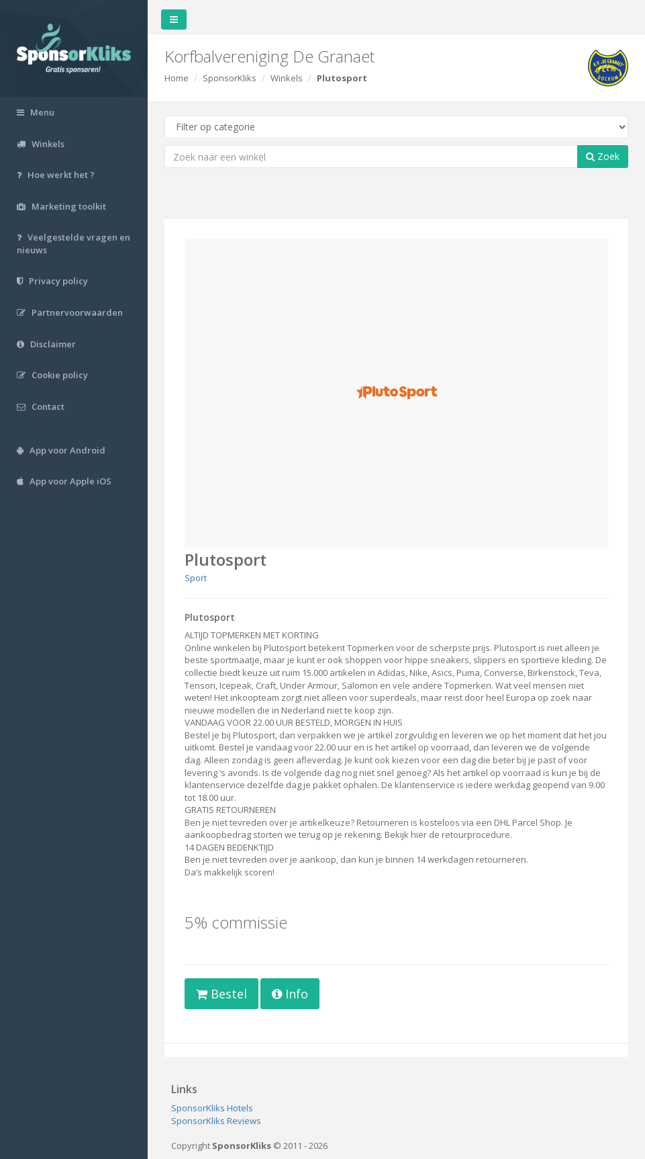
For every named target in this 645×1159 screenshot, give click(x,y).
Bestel (221, 994)
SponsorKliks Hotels (212, 1108)
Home (176, 78)
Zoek (602, 156)
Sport (196, 578)
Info (290, 994)
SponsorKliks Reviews (216, 1121)
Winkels (286, 78)
